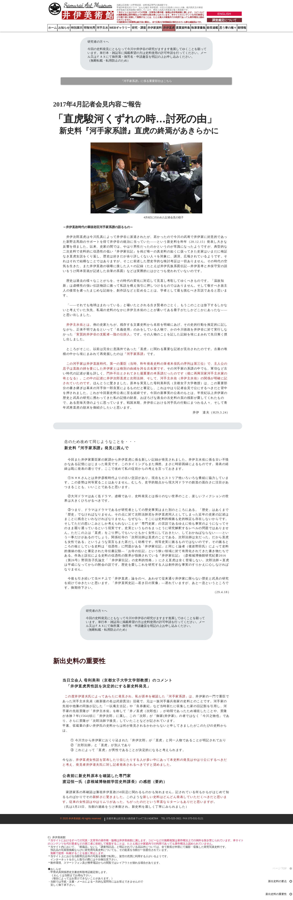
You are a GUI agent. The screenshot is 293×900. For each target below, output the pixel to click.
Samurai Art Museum (88, 5)
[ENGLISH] (224, 14)
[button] (242, 27)
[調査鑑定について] (224, 20)
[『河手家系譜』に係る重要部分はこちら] (146, 81)
